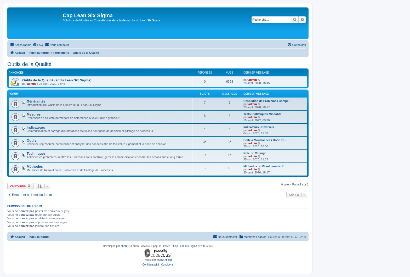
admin (31, 83)
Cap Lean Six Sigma (185, 246)
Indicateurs (36, 127)
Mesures (34, 114)
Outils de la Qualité (29, 64)
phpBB (125, 246)
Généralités (36, 101)
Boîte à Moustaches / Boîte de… (265, 140)
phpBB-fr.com (165, 259)
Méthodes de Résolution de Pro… (266, 166)
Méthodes (35, 166)
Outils (31, 140)
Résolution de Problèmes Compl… (267, 101)
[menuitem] (38, 45)
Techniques (36, 153)
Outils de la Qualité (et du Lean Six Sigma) (57, 80)
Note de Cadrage (254, 153)
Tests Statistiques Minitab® (262, 114)
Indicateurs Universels (258, 127)
